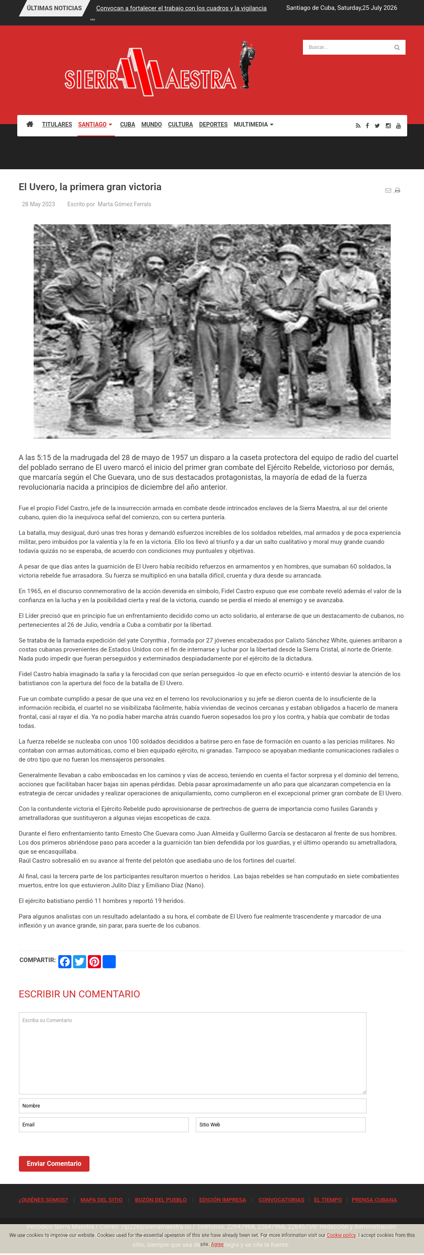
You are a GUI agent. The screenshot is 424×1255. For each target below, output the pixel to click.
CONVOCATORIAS (281, 1199)
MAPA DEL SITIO (101, 1199)
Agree (217, 1244)
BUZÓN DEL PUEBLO (161, 1199)
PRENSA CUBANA (374, 1199)
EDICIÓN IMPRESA (222, 1199)
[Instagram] (388, 125)
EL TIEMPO (328, 1199)
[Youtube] (398, 125)
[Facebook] (367, 125)
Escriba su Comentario (193, 1053)
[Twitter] (377, 125)
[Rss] (358, 125)
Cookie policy (341, 1235)
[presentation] (81, 1156)
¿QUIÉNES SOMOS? (43, 1199)
